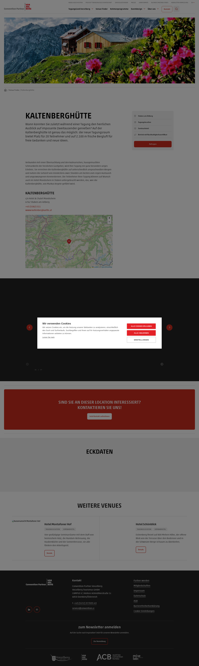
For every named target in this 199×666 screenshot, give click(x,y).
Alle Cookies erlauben (141, 326)
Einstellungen (141, 340)
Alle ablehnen (141, 333)
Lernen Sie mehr (48, 337)
